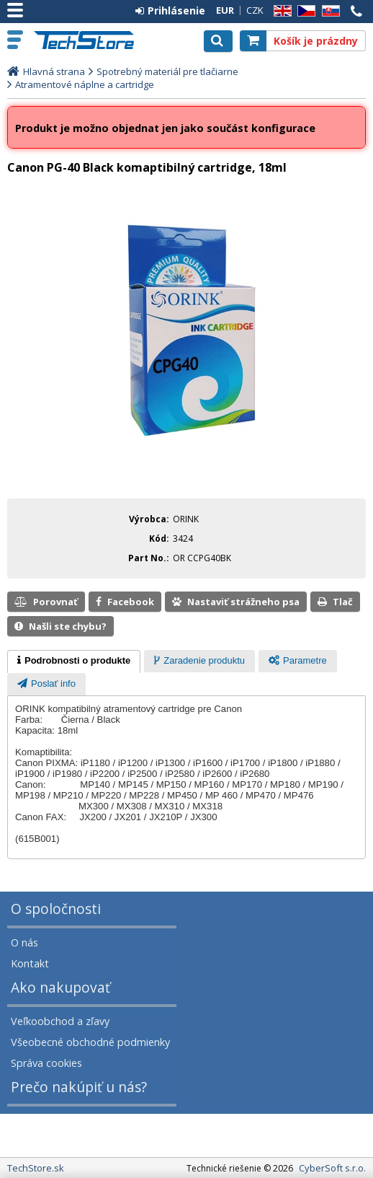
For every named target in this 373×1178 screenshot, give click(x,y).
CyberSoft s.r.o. (332, 1167)
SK (328, 11)
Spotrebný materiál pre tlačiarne (167, 71)
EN (280, 11)
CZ (304, 11)
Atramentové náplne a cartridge (84, 84)
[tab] (73, 661)
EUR (225, 10)
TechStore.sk (89, 40)
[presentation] (74, 661)
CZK (255, 10)
